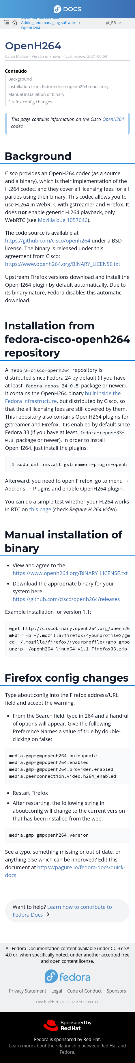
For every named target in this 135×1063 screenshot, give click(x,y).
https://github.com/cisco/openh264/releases (66, 599)
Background (20, 79)
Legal (56, 991)
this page (40, 509)
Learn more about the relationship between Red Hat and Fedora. (67, 1049)
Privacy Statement (27, 991)
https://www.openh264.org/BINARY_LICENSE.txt (62, 263)
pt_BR (111, 22)
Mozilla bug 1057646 (62, 220)
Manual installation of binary (36, 94)
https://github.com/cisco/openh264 (47, 240)
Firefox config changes (30, 102)
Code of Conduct (84, 991)
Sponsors (116, 991)
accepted (110, 955)
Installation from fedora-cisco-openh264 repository (58, 86)
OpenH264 (30, 27)
